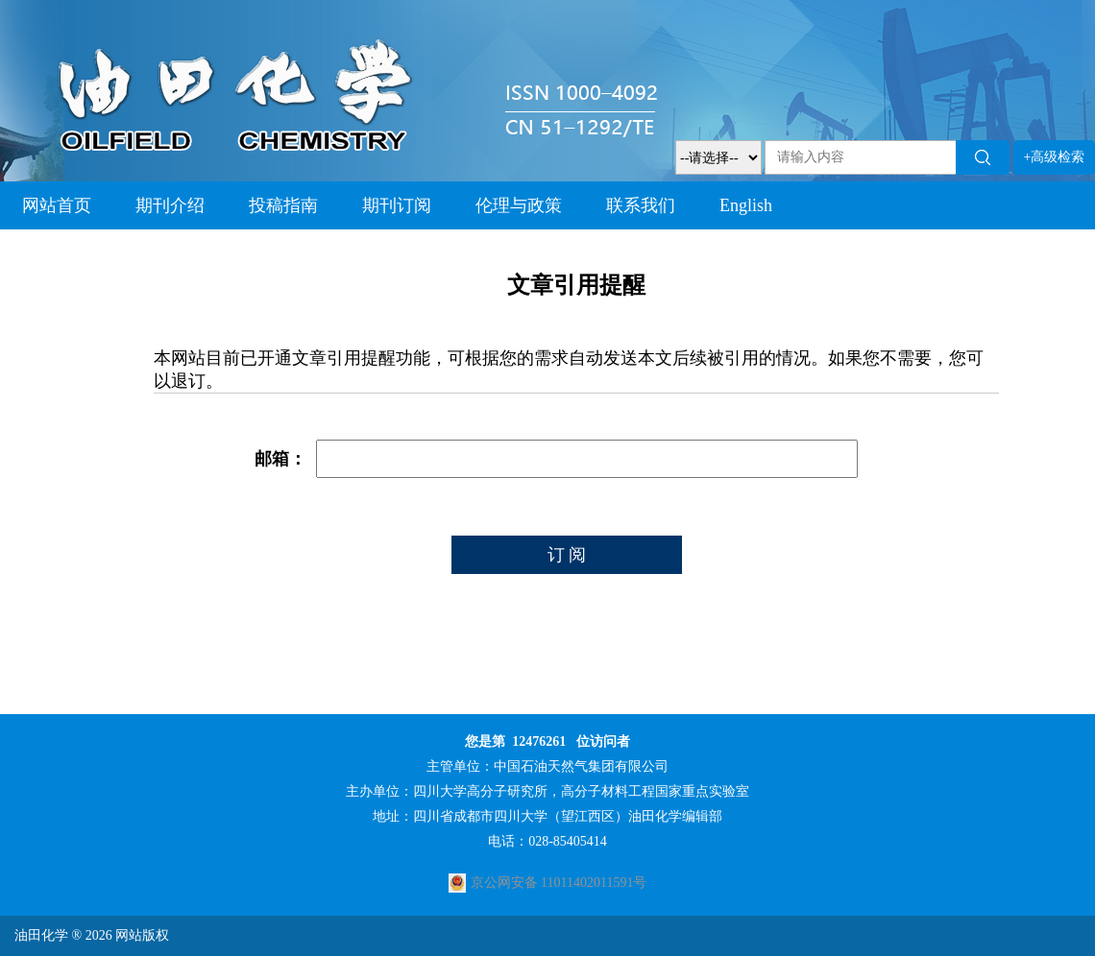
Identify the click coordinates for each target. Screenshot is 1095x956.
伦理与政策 (518, 205)
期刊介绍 (170, 205)
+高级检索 (1054, 157)
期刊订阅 (396, 205)
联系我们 (640, 205)
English (745, 205)
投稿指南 (283, 205)
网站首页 (56, 205)
